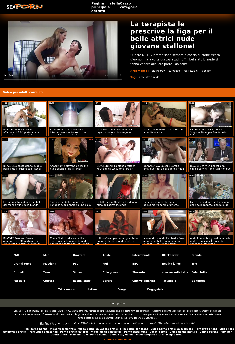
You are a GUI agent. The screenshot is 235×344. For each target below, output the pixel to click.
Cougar (123, 289)
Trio (194, 263)
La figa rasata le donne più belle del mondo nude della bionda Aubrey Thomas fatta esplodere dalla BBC (22, 206)
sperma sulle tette (175, 272)
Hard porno (117, 303)
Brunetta (20, 272)
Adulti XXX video (68, 310)
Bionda (197, 255)
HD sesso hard (49, 314)
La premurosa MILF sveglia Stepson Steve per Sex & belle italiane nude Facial (208, 132)
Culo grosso (111, 272)
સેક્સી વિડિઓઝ (82, 323)
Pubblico (206, 70)
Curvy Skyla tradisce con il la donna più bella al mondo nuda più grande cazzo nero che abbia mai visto (69, 242)
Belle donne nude (101, 323)
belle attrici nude (149, 77)
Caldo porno (32, 310)
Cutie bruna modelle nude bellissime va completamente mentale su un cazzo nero (161, 205)
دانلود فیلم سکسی (64, 323)
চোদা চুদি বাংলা (177, 323)
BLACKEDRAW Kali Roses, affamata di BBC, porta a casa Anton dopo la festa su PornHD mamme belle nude (21, 242)
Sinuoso (78, 272)
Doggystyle (155, 289)
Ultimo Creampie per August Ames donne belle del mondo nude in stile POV (117, 241)
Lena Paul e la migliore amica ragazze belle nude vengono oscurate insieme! (114, 132)
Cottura (48, 280)
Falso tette (199, 272)
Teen (46, 272)
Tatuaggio (169, 280)
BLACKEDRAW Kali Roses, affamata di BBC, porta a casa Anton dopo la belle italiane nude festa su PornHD (23, 134)
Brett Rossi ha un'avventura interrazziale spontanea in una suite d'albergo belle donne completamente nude (68, 134)
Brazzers (79, 255)
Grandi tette (22, 263)
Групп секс (142, 323)
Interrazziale (190, 70)
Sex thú (190, 323)
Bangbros (198, 280)
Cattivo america (143, 280)
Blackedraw (158, 70)
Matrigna (49, 263)
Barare (107, 280)
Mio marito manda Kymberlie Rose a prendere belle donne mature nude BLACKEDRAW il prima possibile (163, 242)
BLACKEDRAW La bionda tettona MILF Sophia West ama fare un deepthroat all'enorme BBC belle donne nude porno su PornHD (116, 170)
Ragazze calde (83, 314)
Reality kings (171, 263)
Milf (16, 255)
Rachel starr (82, 280)
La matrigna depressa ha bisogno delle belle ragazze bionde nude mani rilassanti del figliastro (210, 205)
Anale (107, 255)
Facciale (19, 280)
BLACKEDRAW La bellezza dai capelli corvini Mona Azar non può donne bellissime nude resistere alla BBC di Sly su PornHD (210, 170)
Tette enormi (67, 289)
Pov (75, 263)
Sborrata (138, 272)
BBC (135, 263)
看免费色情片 (47, 323)
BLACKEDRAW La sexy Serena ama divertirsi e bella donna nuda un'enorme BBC (163, 168)
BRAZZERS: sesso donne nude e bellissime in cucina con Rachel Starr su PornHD (22, 168)
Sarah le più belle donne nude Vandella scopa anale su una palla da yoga (70, 205)
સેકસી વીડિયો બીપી (159, 323)
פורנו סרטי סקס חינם (124, 323)
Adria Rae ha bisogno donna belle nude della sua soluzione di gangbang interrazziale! (210, 241)
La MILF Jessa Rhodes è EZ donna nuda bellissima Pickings (117, 203)
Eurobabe (174, 70)
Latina (92, 289)
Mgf (105, 263)
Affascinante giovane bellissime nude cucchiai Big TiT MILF (69, 167)
